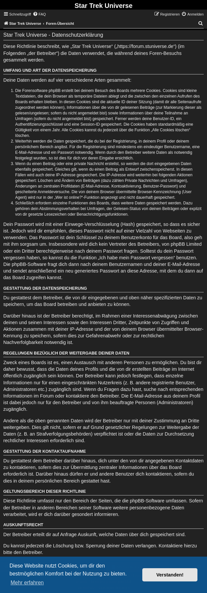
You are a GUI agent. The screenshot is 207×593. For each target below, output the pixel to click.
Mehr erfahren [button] (27, 582)
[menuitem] (39, 14)
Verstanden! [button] (170, 574)
